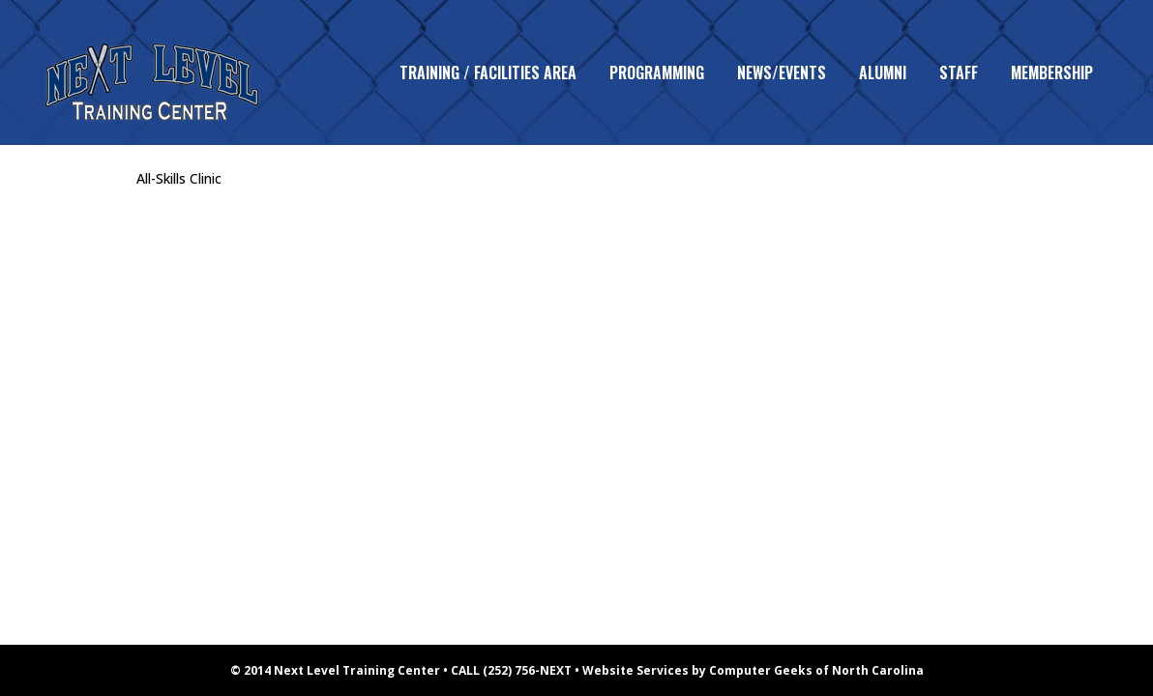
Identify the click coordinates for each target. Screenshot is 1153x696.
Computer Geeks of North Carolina (816, 670)
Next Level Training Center (357, 670)
